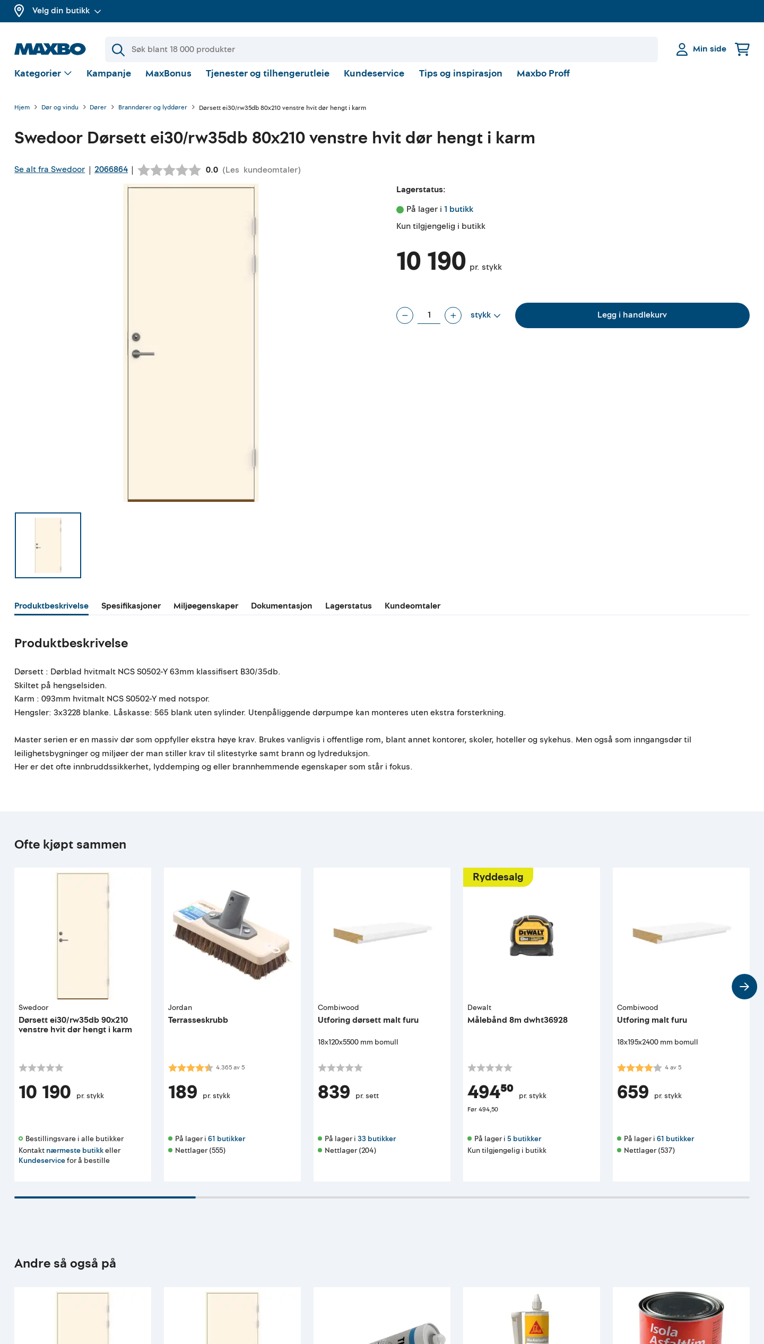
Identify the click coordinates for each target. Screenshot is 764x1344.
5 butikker (524, 1147)
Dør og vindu (60, 116)
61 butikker (226, 1147)
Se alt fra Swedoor (49, 178)
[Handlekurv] (742, 49)
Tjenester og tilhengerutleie (267, 82)
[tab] (51, 616)
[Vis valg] (43, 82)
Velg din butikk (66, 10)
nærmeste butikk (74, 1159)
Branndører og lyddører (152, 116)
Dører (98, 116)
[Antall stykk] (429, 323)
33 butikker (377, 1147)
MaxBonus (168, 82)
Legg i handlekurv (632, 323)
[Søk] (381, 49)
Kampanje (108, 82)
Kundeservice (374, 82)
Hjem (22, 116)
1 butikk (458, 218)
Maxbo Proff (543, 82)
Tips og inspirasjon (460, 82)
